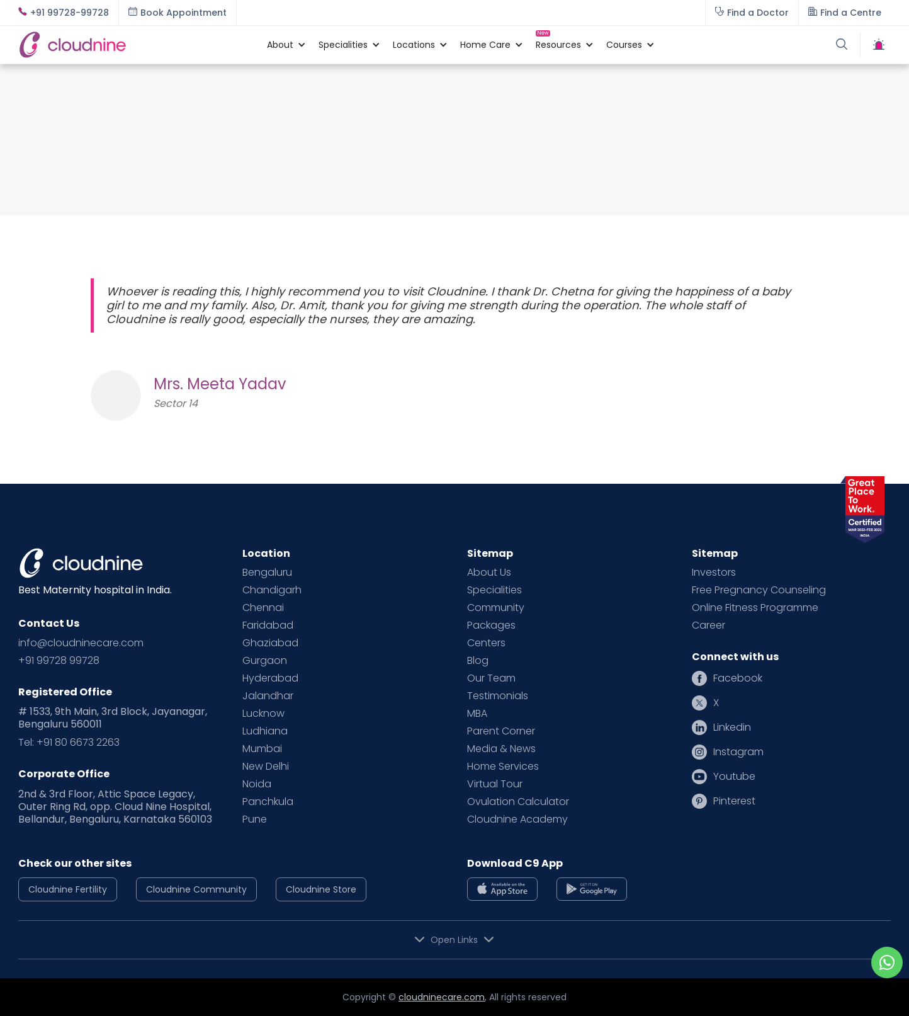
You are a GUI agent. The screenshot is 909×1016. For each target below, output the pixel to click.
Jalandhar (267, 696)
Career (708, 625)
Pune (254, 819)
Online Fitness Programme (755, 608)
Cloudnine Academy (517, 819)
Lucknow (263, 713)
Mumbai (262, 749)
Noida (256, 784)
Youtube (734, 776)
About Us (489, 572)
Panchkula (267, 802)
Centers (486, 643)
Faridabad (267, 625)
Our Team (491, 678)
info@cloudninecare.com (81, 643)
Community (495, 608)
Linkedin (732, 727)
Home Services (503, 766)
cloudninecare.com (441, 997)
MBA (477, 713)
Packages (491, 625)
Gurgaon (264, 660)
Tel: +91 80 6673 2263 (69, 742)
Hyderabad (270, 678)
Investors (714, 572)
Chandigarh (272, 590)
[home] (136, 44)
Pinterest (734, 801)
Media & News (501, 749)
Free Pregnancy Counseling (759, 590)
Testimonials (497, 696)
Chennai (263, 608)
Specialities (494, 590)
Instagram (738, 752)
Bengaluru (267, 572)
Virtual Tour (494, 784)
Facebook (737, 678)
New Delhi (265, 766)
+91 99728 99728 (58, 660)
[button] (280, 45)
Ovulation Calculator (518, 802)
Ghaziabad (270, 643)
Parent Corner (501, 731)
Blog (477, 660)
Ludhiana (265, 731)
